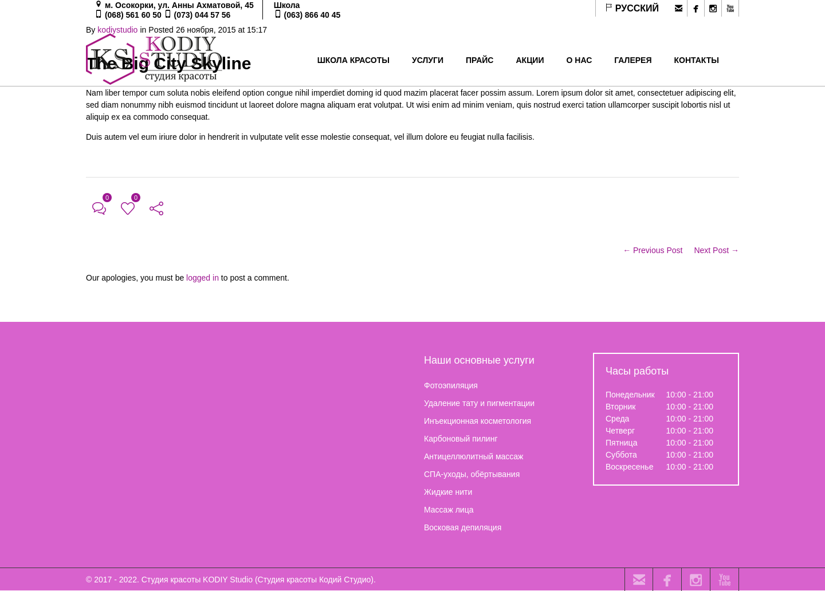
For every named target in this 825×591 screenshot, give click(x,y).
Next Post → (716, 250)
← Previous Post (652, 250)
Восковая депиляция (462, 527)
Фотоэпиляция (451, 385)
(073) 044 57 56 (202, 14)
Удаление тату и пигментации (479, 403)
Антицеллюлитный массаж (473, 456)
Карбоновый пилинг (461, 438)
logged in (202, 277)
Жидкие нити (448, 492)
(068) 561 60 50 (133, 14)
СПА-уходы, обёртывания (472, 474)
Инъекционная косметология (477, 420)
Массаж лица (448, 509)
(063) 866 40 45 (312, 14)
